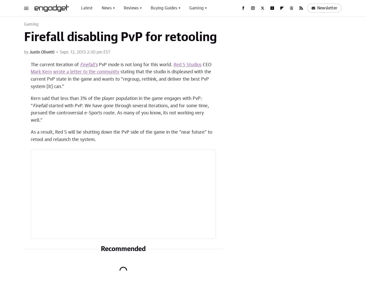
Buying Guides (164, 8)
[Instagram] (253, 8)
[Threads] (291, 8)
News (107, 8)
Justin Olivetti (41, 52)
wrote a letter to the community (86, 72)
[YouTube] (272, 8)
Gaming (196, 8)
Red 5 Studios (188, 65)
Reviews (131, 8)
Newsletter (324, 8)
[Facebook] (243, 8)
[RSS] (301, 8)
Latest (87, 8)
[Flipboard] (282, 8)
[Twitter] (262, 8)
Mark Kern (41, 72)
